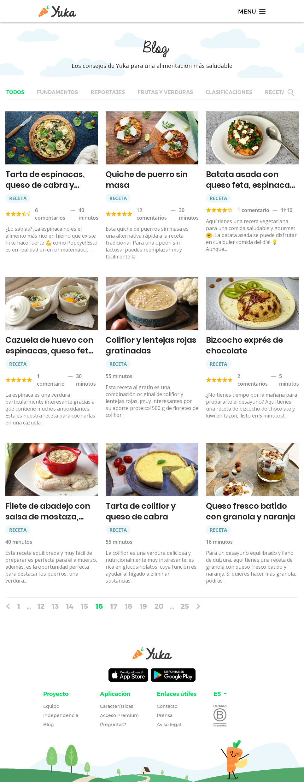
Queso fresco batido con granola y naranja (250, 511)
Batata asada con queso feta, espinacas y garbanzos (250, 185)
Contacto (167, 706)
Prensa (164, 715)
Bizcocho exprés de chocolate (244, 345)
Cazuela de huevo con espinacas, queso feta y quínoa (49, 351)
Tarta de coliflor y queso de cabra (141, 511)
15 (84, 606)
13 (55, 606)
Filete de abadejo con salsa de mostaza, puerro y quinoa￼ (47, 517)
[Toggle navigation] (251, 11)
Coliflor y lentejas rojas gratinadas (151, 345)
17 (113, 606)
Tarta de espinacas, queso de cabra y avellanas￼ (45, 185)
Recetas (277, 92)
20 (159, 606)
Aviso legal (169, 724)
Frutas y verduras (165, 92)
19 (143, 606)
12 (41, 606)
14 (69, 606)
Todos (15, 92)
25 (185, 606)
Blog (48, 724)
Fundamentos (57, 92)
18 (128, 606)
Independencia (60, 715)
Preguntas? (113, 724)
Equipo (51, 706)
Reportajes (108, 92)
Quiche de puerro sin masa (147, 180)
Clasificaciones (229, 92)
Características (116, 706)
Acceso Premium (119, 715)
